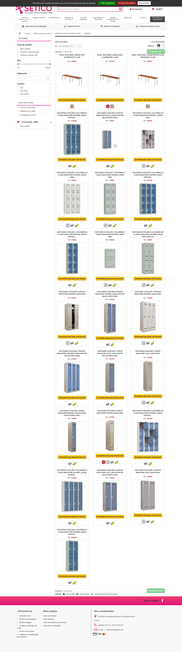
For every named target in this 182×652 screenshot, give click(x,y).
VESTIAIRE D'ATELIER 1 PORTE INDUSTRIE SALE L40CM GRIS (148, 352)
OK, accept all (106, 3)
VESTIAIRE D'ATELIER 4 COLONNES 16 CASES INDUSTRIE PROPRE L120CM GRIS (147, 115)
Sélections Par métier (28, 111)
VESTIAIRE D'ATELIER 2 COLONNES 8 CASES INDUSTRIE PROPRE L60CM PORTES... (72, 234)
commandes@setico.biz (114, 630)
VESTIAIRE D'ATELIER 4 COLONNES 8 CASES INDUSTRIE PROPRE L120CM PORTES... (72, 472)
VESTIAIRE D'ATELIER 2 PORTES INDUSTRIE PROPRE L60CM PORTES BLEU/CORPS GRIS (110, 294)
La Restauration (54, 18)
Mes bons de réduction (52, 626)
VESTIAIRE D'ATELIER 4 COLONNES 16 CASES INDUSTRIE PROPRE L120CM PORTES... (147, 413)
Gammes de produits (27, 107)
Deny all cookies (126, 3)
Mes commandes (50, 616)
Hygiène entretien (39, 18)
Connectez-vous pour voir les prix (72, 100)
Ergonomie (128, 18)
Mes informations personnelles (55, 622)
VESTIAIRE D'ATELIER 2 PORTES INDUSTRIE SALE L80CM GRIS (148, 471)
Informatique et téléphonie (98, 18)
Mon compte (50, 611)
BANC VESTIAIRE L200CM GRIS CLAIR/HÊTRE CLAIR (72, 56)
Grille (158, 46)
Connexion (136, 9)
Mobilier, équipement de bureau (113, 19)
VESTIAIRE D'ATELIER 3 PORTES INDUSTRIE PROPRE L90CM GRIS (148, 293)
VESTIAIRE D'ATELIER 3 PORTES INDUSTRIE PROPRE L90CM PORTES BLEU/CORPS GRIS (72, 353)
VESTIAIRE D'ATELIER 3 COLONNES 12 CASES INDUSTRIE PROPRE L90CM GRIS (72, 175)
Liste (163, 46)
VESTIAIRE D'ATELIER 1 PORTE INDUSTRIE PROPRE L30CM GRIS (110, 412)
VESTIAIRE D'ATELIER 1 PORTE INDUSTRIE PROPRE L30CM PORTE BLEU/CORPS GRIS (72, 413)
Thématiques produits (28, 115)
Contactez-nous (25, 616)
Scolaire (143, 18)
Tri (56, 46)
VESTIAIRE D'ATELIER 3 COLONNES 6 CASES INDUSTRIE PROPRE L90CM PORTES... (72, 115)
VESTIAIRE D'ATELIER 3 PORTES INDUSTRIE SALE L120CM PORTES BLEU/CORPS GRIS (110, 115)
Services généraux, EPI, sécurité (24, 19)
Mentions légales (25, 622)
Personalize (144, 3)
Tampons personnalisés (27, 619)
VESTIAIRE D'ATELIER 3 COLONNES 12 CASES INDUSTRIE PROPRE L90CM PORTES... (147, 175)
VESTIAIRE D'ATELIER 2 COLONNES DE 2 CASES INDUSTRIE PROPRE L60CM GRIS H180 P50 (148, 234)
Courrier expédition (83, 18)
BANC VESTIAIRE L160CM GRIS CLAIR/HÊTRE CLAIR (110, 56)
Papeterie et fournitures (68, 18)
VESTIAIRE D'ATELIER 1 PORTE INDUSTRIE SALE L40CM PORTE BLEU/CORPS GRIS (110, 353)
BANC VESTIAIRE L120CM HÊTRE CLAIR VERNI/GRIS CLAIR (148, 56)
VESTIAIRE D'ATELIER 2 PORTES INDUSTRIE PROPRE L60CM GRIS (72, 293)
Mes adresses (49, 619)
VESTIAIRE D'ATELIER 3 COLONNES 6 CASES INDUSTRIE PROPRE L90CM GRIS (110, 234)
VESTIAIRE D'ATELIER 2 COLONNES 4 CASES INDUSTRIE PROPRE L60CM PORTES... (72, 532)
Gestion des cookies (26, 631)
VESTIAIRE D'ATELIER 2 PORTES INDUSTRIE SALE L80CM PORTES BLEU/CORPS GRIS (110, 472)
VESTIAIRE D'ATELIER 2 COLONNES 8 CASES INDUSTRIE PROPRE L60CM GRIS (110, 175)
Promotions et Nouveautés (157, 18)
